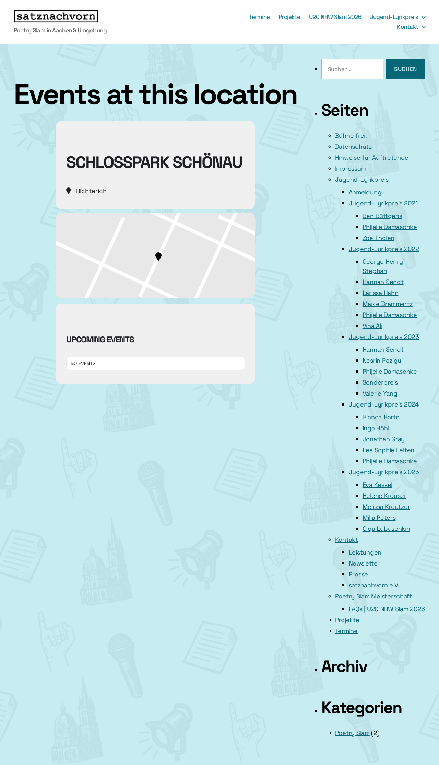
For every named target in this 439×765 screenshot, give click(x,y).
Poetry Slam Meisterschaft (373, 596)
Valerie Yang (380, 393)
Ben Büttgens (382, 216)
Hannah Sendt (383, 282)
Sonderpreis (380, 382)
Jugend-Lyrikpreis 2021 (383, 203)
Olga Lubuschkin (386, 529)
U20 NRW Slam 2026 (335, 16)
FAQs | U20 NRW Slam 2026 (387, 609)
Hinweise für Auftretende (372, 157)
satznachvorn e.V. (374, 585)
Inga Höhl (376, 428)
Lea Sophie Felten (388, 450)
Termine (259, 16)
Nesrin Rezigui (383, 360)
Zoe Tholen (378, 238)
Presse (358, 574)
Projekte (289, 16)
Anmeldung (365, 192)
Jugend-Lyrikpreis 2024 (384, 404)
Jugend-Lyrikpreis (394, 16)
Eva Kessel (377, 485)
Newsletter (364, 563)
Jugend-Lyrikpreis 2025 (384, 472)
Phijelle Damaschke (390, 227)
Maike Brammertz (388, 304)
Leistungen (365, 552)
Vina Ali (372, 326)
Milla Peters (379, 518)
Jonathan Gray (384, 439)
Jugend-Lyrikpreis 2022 (384, 249)
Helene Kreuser (384, 496)
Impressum (350, 168)
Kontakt (407, 26)
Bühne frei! (351, 135)
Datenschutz (353, 146)
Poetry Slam (352, 733)
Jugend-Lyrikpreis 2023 (384, 337)
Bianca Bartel (382, 417)
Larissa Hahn (381, 293)
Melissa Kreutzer (386, 507)
